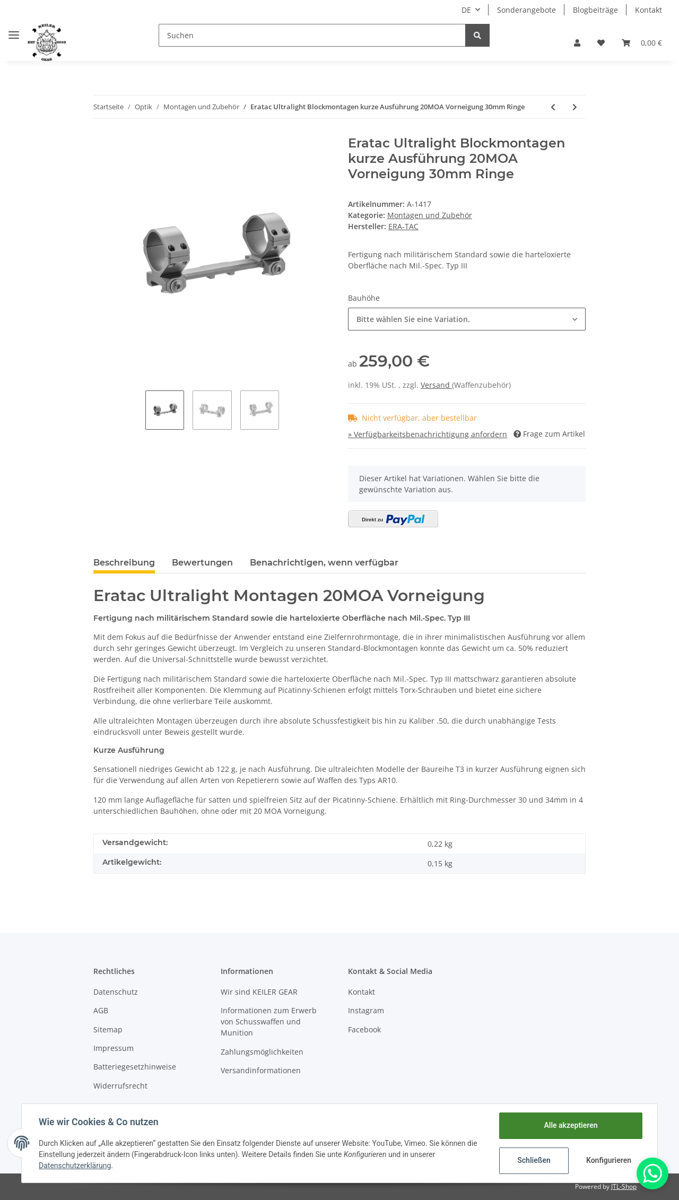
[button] (577, 42)
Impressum (113, 1048)
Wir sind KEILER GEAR (259, 992)
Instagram (366, 1010)
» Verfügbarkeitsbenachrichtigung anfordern (427, 434)
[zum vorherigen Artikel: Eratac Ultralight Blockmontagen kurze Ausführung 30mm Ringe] (553, 106)
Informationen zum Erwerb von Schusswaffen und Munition (269, 1021)
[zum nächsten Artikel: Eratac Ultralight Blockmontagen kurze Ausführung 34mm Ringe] (575, 106)
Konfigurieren (608, 1160)
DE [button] (466, 10)
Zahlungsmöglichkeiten (262, 1052)
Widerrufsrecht (120, 1086)
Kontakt (648, 10)
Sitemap (108, 1029)
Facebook (364, 1029)
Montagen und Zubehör (429, 215)
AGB (100, 1010)
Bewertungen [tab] (202, 563)
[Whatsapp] (652, 1173)
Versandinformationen (261, 1070)
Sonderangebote (526, 10)
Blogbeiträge (595, 10)
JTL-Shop (624, 1186)
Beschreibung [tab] (124, 563)
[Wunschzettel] (601, 42)
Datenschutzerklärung (75, 1165)
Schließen (534, 1160)
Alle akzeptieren (570, 1125)
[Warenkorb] (642, 42)
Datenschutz (115, 992)
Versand (436, 385)
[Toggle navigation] (13, 30)
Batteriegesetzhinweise (134, 1067)
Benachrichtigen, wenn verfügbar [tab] (324, 563)
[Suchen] (312, 35)
